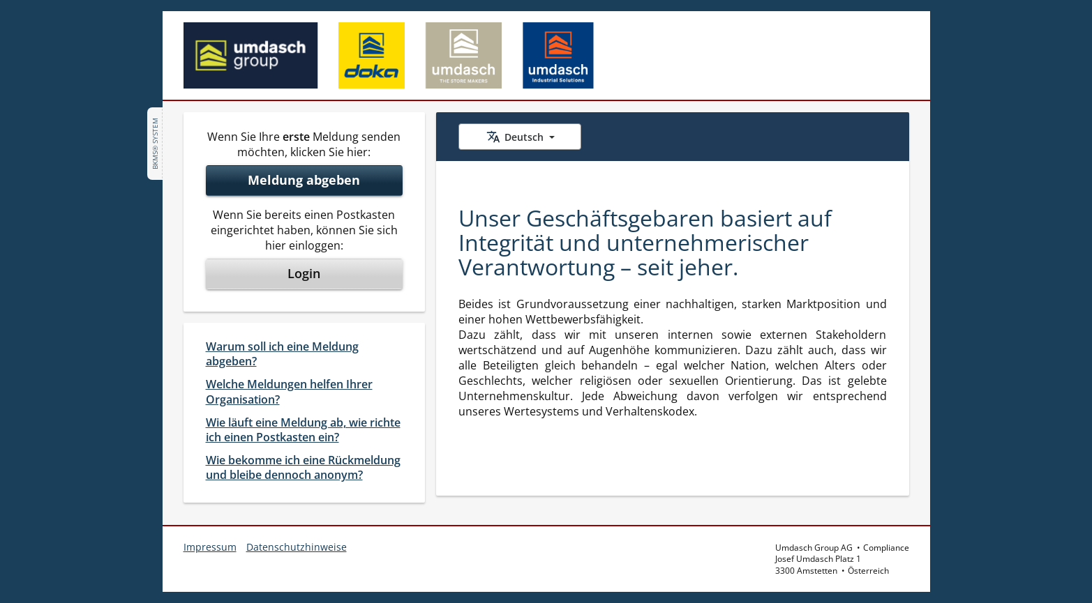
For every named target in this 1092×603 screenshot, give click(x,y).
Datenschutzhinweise (296, 547)
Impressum (210, 547)
